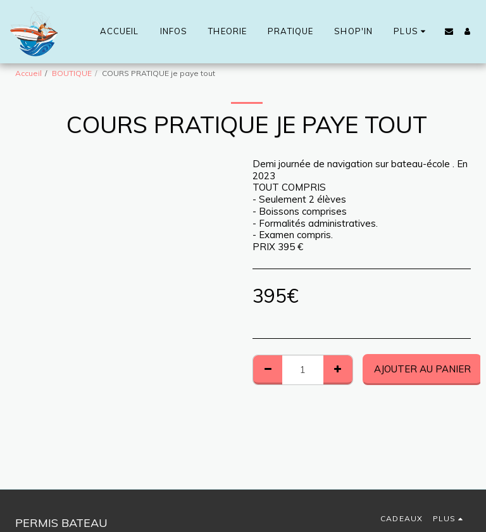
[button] (449, 31)
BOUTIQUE (72, 73)
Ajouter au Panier (422, 369)
